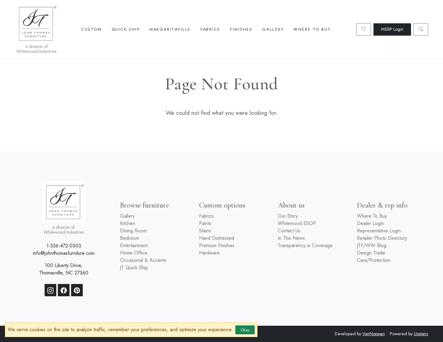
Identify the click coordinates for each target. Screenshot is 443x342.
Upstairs (421, 334)
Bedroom (129, 238)
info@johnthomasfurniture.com (63, 253)
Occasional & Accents (143, 260)
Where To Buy (312, 29)
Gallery (273, 29)
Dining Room (133, 230)
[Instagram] (50, 290)
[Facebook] (64, 290)
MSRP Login (392, 29)
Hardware (209, 252)
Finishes (241, 29)
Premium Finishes (216, 245)
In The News (291, 238)
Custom (91, 29)
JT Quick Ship (134, 267)
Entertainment (134, 245)
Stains (205, 230)
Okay (245, 330)
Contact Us (289, 230)
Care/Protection (373, 260)
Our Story (288, 216)
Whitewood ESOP (297, 223)
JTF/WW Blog (371, 245)
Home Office (133, 252)
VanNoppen (373, 334)
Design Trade (371, 252)
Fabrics (210, 29)
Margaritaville (170, 29)
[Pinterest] (77, 290)
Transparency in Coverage (305, 245)
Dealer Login (370, 223)
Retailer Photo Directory (382, 238)
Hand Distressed (216, 238)
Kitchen (127, 223)
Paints (205, 223)
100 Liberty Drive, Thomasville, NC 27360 (63, 269)
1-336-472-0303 (63, 245)
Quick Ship (126, 29)
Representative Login (379, 230)
